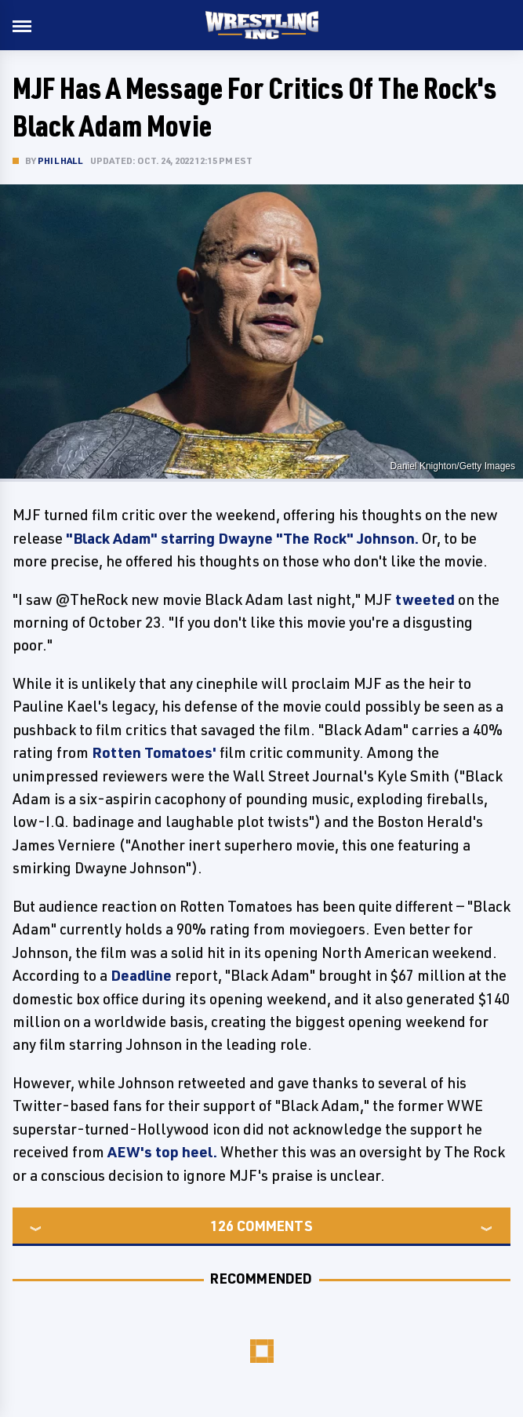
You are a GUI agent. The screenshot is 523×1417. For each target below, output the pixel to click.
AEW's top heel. (162, 1151)
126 (222, 1225)
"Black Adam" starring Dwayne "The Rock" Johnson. (242, 538)
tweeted (425, 599)
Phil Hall (60, 160)
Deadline (141, 975)
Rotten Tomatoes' (154, 752)
